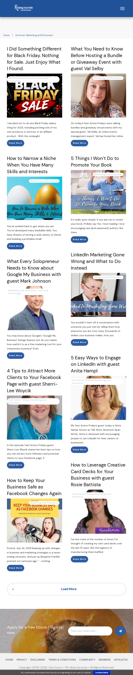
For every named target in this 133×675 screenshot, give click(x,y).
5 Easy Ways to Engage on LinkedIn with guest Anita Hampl (96, 364)
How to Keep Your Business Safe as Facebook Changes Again (34, 487)
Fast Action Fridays (83, 380)
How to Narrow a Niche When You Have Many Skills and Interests (31, 165)
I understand (101, 672)
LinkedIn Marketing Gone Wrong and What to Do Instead (98, 261)
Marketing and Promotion (22, 78)
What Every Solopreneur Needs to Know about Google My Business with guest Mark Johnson (34, 271)
